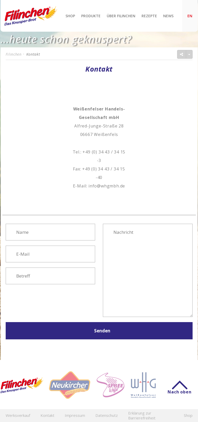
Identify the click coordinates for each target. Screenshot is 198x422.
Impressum (75, 415)
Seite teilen (164, 54)
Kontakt (47, 415)
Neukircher (69, 385)
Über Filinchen (121, 15)
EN (189, 15)
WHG (143, 385)
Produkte (91, 15)
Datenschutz (106, 415)
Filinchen (30, 15)
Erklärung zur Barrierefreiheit (141, 416)
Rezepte (149, 15)
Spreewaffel (110, 385)
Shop (70, 15)
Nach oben (179, 389)
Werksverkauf (18, 415)
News (168, 15)
